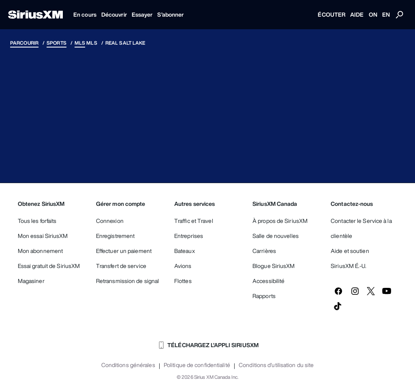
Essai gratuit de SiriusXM (49, 265)
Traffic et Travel (193, 220)
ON (373, 14)
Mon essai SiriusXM (43, 235)
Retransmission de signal (127, 281)
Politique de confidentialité (197, 365)
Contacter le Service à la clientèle (361, 228)
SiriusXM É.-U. (348, 265)
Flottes (183, 281)
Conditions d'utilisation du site (276, 365)
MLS (80, 42)
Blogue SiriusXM (273, 265)
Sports (56, 42)
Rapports (264, 296)
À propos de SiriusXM (280, 220)
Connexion (110, 220)
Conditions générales (128, 365)
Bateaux (184, 250)
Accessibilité (268, 281)
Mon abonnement (40, 250)
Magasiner (31, 281)
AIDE (357, 14)
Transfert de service (121, 265)
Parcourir (24, 42)
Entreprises (188, 235)
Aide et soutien (350, 250)
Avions (183, 265)
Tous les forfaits (37, 220)
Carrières (264, 250)
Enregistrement (115, 235)
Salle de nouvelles (275, 235)
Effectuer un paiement (124, 250)
